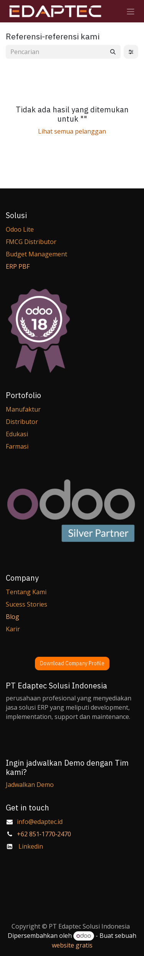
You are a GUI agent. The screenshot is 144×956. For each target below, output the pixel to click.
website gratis (72, 945)
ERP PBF (18, 266)
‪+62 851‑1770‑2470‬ (44, 834)
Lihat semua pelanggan (72, 131)
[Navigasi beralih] (130, 11)
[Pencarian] (113, 52)
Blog (12, 616)
